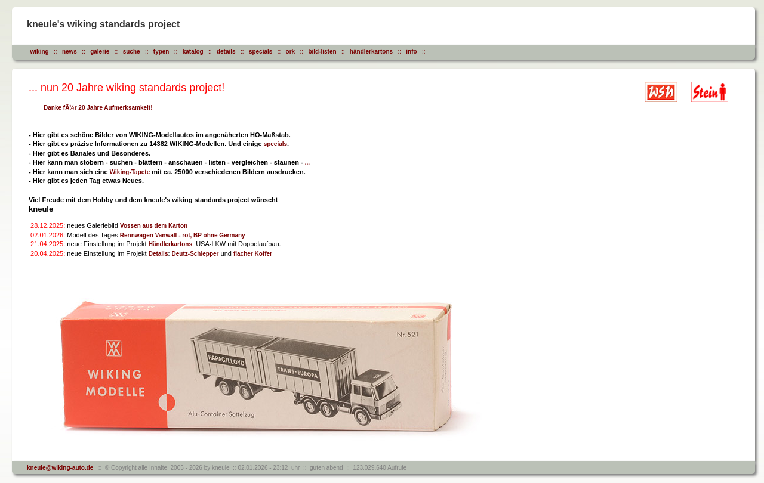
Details (158, 253)
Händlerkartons (170, 244)
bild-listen (322, 51)
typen (161, 51)
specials (260, 51)
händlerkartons (371, 51)
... (307, 162)
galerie (99, 51)
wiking (39, 51)
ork (290, 51)
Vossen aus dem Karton (153, 225)
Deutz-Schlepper (195, 253)
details (226, 51)
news (69, 51)
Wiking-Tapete (130, 172)
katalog (193, 51)
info (411, 51)
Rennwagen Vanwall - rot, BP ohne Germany (182, 235)
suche (131, 51)
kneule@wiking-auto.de (60, 468)
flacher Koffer (252, 253)
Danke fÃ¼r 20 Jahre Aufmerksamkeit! (98, 107)
